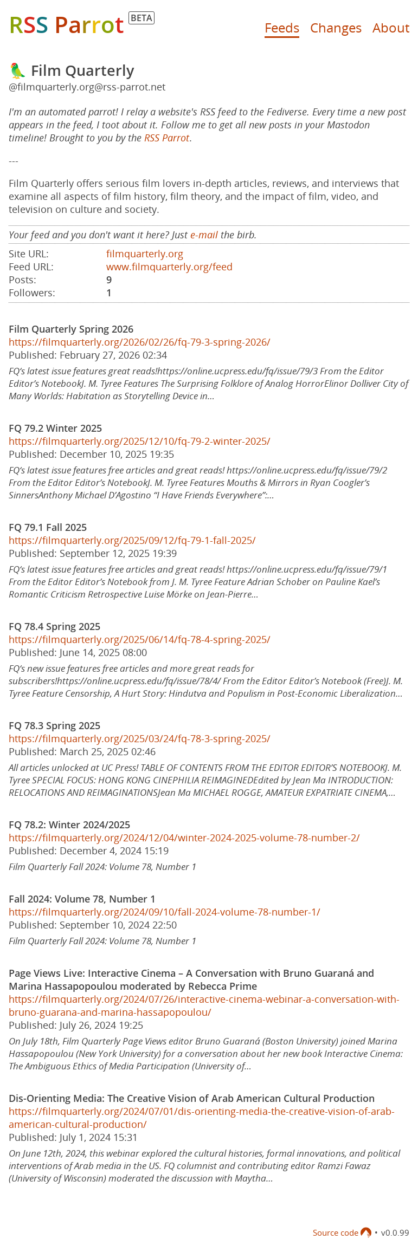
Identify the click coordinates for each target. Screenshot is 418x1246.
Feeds (282, 27)
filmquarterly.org (144, 253)
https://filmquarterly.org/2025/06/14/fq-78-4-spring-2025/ (140, 639)
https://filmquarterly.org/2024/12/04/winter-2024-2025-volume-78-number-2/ (184, 837)
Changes (336, 27)
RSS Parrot (166, 137)
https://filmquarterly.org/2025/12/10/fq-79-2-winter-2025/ (140, 440)
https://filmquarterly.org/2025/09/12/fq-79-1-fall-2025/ (132, 540)
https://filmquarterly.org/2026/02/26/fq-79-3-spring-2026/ (140, 341)
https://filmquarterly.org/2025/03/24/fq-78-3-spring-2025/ (140, 738)
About (390, 27)
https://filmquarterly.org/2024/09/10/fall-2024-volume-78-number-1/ (164, 911)
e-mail (204, 234)
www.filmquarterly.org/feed (169, 266)
